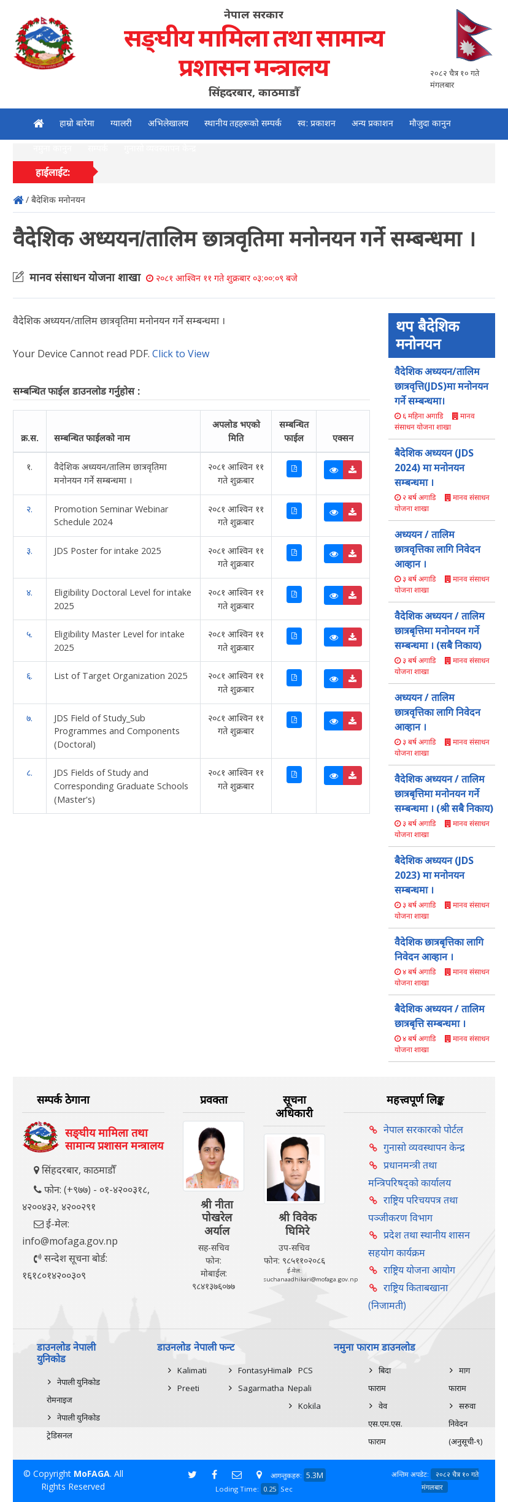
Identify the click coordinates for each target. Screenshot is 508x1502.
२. (29, 509)
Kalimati (192, 1370)
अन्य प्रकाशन (372, 123)
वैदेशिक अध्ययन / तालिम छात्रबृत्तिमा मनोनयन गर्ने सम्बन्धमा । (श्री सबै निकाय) (443, 793)
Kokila (309, 1405)
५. (29, 634)
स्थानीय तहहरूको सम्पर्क (243, 123)
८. (29, 772)
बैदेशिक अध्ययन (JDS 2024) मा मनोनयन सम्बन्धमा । (434, 467)
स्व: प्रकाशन (317, 123)
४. (29, 592)
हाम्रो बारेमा (77, 123)
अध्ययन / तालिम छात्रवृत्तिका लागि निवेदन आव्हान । (437, 549)
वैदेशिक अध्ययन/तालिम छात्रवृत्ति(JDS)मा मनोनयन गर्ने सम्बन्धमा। (441, 386)
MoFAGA (92, 1473)
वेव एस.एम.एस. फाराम (385, 1423)
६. (29, 675)
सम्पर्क (98, 148)
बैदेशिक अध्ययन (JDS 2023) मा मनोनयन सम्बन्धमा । (434, 875)
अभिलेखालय (168, 123)
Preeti (188, 1388)
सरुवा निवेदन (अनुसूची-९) (465, 1423)
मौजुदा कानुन (430, 123)
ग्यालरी (121, 123)
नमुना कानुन (52, 148)
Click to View (180, 353)
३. (29, 550)
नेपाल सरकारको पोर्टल (423, 1129)
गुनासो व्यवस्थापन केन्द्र (160, 148)
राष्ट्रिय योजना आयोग (419, 1269)
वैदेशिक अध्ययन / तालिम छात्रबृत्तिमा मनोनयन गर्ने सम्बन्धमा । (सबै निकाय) (439, 630)
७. (29, 718)
